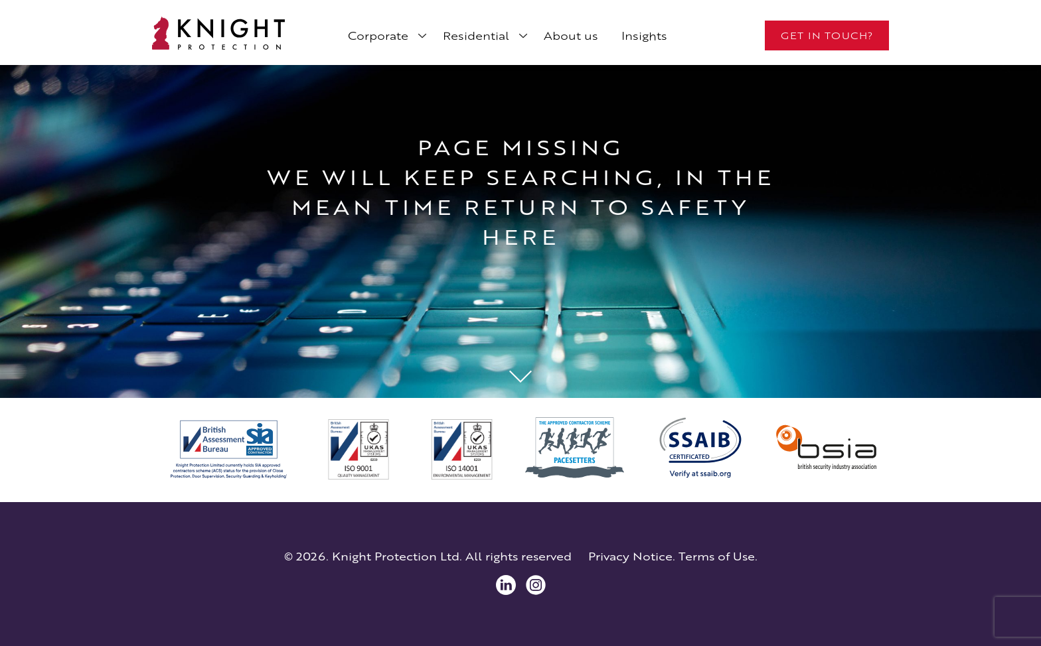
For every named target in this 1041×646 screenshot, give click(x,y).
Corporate (378, 36)
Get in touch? (827, 35)
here (520, 237)
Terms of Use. (718, 556)
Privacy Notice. (631, 556)
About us (571, 36)
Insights (644, 36)
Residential (476, 36)
